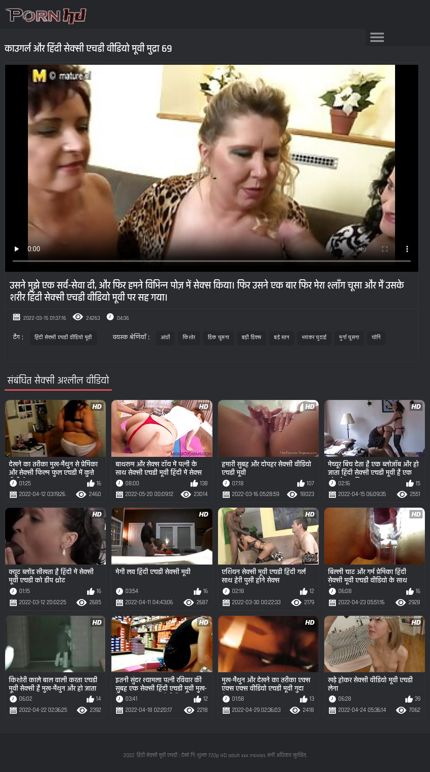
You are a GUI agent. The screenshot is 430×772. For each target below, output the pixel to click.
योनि (376, 337)
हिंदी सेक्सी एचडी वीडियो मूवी (63, 337)
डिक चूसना (218, 337)
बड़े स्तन (281, 337)
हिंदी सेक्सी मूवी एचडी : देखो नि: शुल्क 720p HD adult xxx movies (201, 755)
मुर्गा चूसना (349, 337)
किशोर (189, 337)
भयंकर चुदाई (314, 337)
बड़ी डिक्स (252, 337)
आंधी (166, 337)
